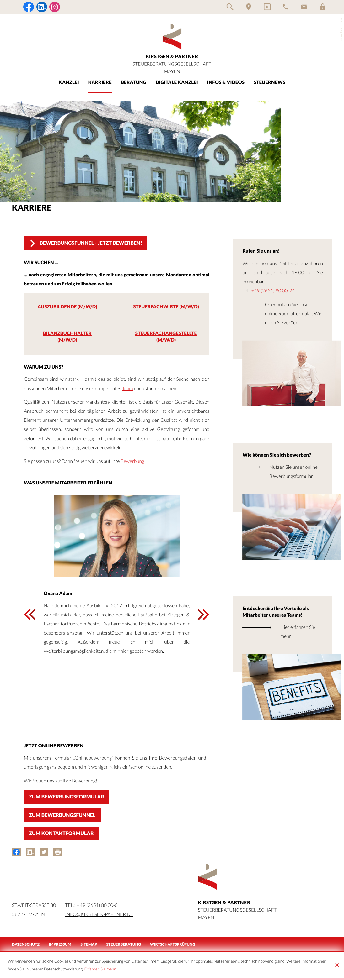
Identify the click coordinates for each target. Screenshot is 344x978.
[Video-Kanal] (267, 7)
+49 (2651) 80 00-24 (273, 291)
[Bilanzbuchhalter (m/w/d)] (67, 338)
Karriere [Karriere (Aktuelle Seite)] (100, 82)
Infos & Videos (226, 82)
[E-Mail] (304, 7)
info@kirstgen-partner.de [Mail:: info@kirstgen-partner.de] (99, 914)
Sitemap (88, 944)
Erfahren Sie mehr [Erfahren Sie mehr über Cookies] (100, 968)
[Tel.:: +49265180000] (97, 905)
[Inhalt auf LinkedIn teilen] (30, 852)
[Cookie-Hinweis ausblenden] (337, 965)
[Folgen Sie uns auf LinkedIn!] (41, 7)
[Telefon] (285, 7)
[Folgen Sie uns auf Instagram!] (54, 7)
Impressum (60, 944)
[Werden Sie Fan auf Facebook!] (28, 7)
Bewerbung (132, 461)
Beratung (134, 82)
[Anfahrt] (248, 7)
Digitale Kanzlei (176, 82)
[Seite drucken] (58, 852)
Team (127, 388)
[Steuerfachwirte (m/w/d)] (166, 307)
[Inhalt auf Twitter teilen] (44, 852)
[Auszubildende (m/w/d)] (67, 307)
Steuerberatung (123, 944)
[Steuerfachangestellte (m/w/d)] (166, 338)
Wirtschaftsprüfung (172, 944)
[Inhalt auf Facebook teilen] (16, 852)
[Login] (322, 7)
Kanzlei (69, 82)
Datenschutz (26, 944)
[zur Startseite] (172, 48)
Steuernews (269, 82)
